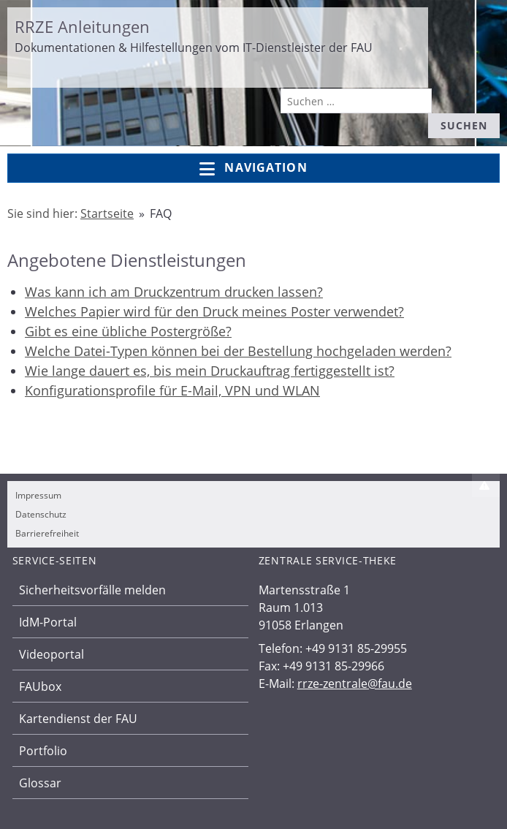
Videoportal (51, 654)
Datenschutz (40, 514)
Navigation (253, 168)
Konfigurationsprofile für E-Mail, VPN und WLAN (172, 390)
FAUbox (40, 686)
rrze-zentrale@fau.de (354, 683)
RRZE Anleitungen (82, 26)
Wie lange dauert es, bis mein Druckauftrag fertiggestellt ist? (209, 370)
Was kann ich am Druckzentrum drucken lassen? (174, 291)
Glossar (40, 783)
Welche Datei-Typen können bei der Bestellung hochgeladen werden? (238, 351)
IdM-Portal (48, 622)
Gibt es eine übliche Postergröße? (128, 331)
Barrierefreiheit (47, 533)
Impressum (38, 495)
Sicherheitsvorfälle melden (92, 590)
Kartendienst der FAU (78, 719)
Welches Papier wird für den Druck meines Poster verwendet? (214, 311)
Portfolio (43, 751)
